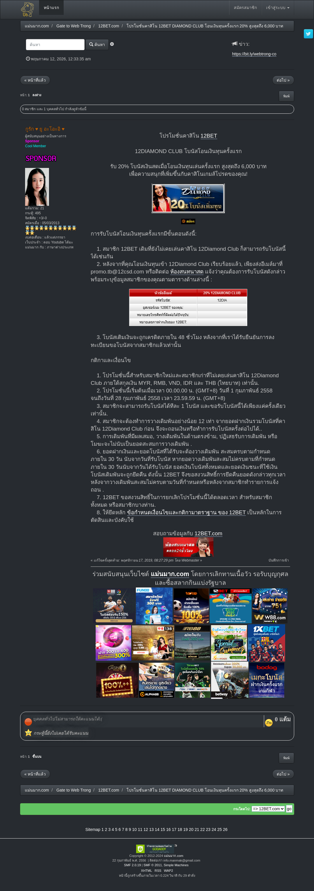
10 (134, 829)
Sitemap (92, 829)
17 (174, 829)
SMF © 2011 (152, 865)
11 (140, 829)
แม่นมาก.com (170, 574)
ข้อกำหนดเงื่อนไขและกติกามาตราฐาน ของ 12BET (186, 512)
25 (219, 829)
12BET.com (208, 533)
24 (214, 829)
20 (191, 829)
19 (185, 829)
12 (145, 829)
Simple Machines (176, 865)
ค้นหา (97, 44)
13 (151, 829)
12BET (209, 136)
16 (168, 829)
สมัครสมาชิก (245, 7)
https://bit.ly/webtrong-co (254, 54)
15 (163, 829)
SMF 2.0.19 (132, 865)
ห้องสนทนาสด (187, 272)
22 (202, 829)
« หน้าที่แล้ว (35, 80)
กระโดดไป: (241, 809)
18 (180, 829)
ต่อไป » (283, 80)
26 (225, 829)
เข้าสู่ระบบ (278, 7)
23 (208, 829)
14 (157, 829)
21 (196, 829)
